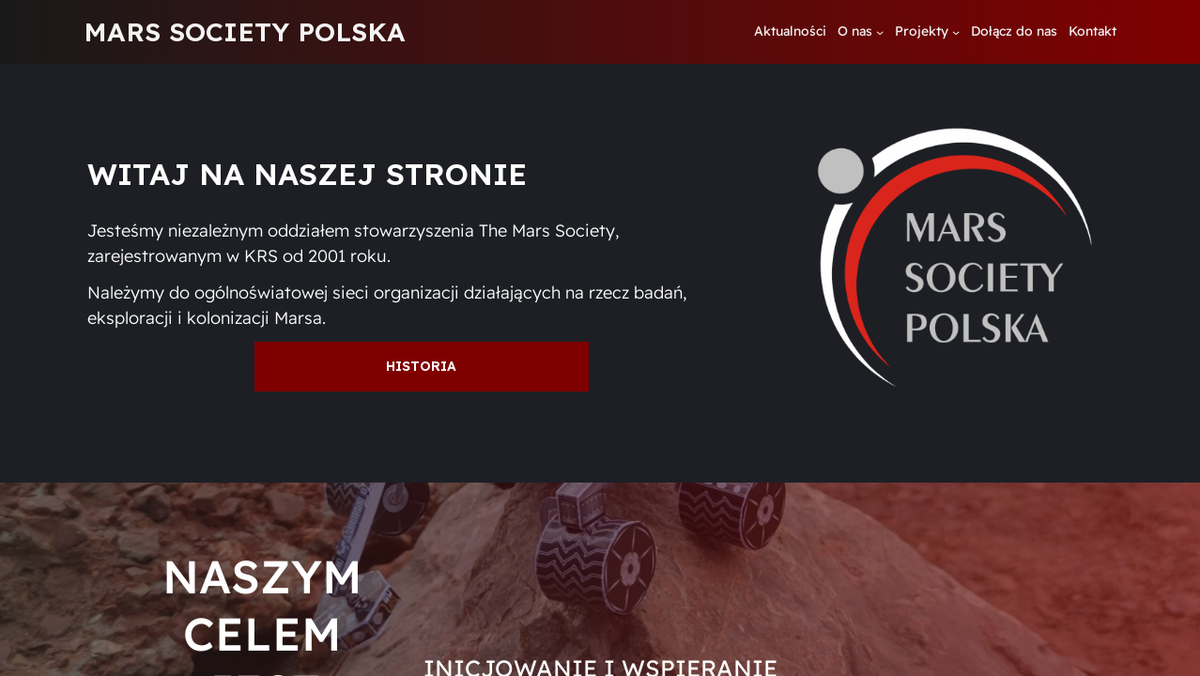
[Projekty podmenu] (956, 32)
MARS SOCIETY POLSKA (245, 31)
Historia (421, 366)
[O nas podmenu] (880, 32)
